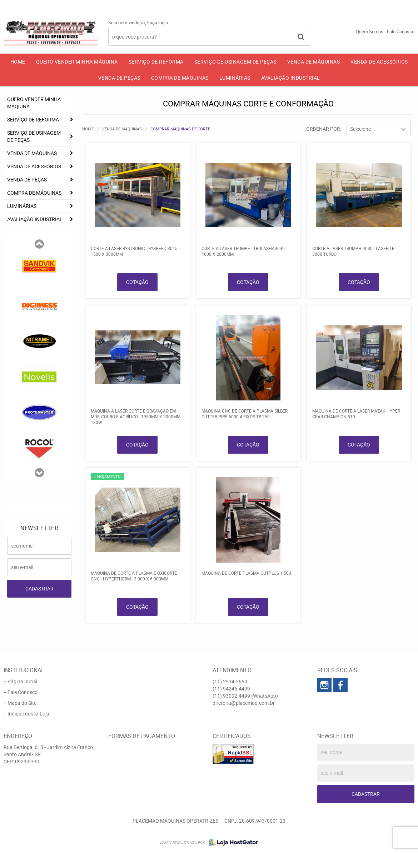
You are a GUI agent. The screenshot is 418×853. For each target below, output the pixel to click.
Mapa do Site (22, 702)
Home (17, 61)
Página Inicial (22, 681)
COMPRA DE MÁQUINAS (180, 77)
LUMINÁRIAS (234, 77)
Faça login (157, 22)
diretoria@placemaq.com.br (244, 702)
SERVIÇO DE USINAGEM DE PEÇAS (235, 61)
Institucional (24, 670)
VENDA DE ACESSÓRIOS (379, 61)
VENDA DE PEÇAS (119, 77)
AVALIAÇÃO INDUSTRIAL (290, 77)
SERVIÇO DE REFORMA (156, 61)
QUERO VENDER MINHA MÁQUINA (77, 61)
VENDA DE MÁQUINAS (313, 61)
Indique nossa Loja (28, 713)
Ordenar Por (323, 128)
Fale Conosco (400, 31)
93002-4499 (394, 5)
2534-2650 (284, 5)
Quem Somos (369, 31)
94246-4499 (338, 5)
